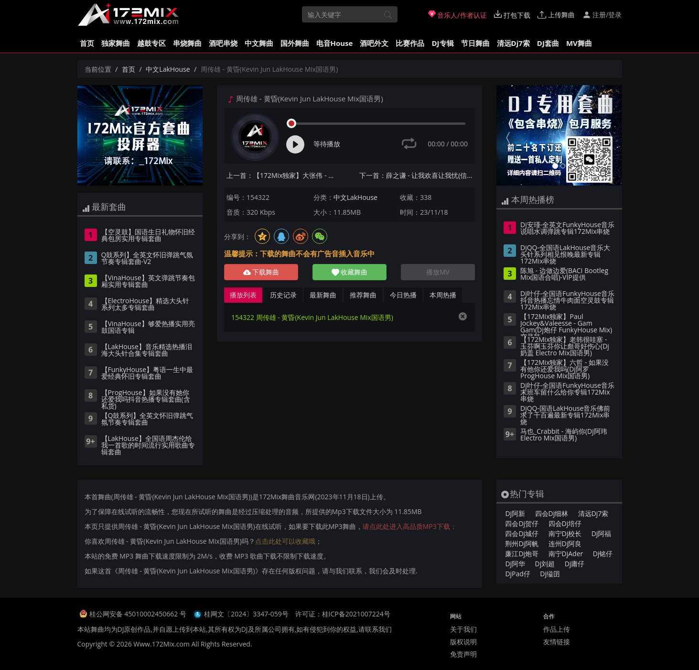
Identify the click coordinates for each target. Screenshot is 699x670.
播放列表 (243, 294)
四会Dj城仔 (521, 533)
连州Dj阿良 (565, 543)
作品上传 (556, 629)
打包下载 (512, 15)
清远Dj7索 (513, 43)
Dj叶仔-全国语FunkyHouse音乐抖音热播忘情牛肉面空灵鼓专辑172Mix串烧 (567, 300)
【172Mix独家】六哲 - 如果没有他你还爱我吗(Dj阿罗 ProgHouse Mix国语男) (564, 369)
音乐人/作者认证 (457, 15)
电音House (334, 43)
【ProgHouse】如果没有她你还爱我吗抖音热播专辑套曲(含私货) (145, 399)
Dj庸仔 (575, 563)
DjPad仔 (517, 573)
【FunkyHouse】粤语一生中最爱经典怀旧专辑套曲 (147, 373)
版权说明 (463, 641)
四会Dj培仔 (565, 523)
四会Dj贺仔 (521, 523)
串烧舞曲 (187, 43)
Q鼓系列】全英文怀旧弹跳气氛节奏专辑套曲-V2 (147, 259)
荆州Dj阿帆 (521, 543)
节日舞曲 (475, 43)
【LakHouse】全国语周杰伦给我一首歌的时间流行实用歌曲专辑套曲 (148, 445)
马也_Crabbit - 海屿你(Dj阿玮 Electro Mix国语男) (563, 435)
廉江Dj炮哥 (521, 553)
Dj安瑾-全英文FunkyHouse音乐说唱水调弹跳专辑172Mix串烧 (567, 228)
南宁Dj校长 (565, 533)
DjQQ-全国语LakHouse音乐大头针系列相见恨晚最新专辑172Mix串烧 (565, 254)
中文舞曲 (259, 43)
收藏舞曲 (350, 271)
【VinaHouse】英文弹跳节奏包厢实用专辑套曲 (148, 282)
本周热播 (443, 294)
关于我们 (463, 629)
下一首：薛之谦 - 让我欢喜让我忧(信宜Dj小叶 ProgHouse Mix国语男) (417, 175)
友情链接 (556, 641)
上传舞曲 (556, 14)
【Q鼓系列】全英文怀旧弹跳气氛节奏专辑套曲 (147, 419)
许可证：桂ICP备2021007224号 (342, 613)
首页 (87, 43)
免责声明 (463, 654)
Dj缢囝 (550, 573)
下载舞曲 (261, 271)
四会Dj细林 (552, 513)
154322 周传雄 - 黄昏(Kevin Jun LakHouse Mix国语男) (312, 317)
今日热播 (403, 294)
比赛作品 (410, 43)
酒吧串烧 (223, 43)
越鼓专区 (151, 43)
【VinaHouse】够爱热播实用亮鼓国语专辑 (148, 327)
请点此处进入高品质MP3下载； (410, 526)
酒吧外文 (374, 43)
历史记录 (283, 294)
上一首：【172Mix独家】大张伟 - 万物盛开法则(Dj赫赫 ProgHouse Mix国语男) (284, 175)
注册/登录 (602, 14)
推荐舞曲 (363, 294)
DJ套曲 (548, 43)
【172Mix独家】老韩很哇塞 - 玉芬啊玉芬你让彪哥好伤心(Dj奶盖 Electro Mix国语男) (564, 346)
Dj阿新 (515, 513)
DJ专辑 (442, 43)
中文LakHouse (168, 69)
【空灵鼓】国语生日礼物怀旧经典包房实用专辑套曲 (148, 236)
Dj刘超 (545, 563)
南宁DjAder (565, 553)
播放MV (438, 271)
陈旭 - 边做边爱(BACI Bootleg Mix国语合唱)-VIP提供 (564, 274)
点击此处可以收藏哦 (285, 541)
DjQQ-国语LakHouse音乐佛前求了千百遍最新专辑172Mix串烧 (565, 415)
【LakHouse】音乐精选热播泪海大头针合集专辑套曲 (146, 350)
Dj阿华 (515, 563)
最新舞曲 (323, 294)
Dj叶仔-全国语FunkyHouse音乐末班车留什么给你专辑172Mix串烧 (567, 392)
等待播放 (326, 143)
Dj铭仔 (603, 553)
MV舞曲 (579, 43)
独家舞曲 (115, 43)
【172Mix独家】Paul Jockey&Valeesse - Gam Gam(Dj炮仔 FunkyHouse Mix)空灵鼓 (566, 324)
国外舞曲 (294, 43)
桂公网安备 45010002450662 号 (138, 613)
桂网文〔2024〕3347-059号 (246, 613)
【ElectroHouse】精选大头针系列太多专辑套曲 (145, 304)
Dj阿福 (601, 533)
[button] (505, 135)
